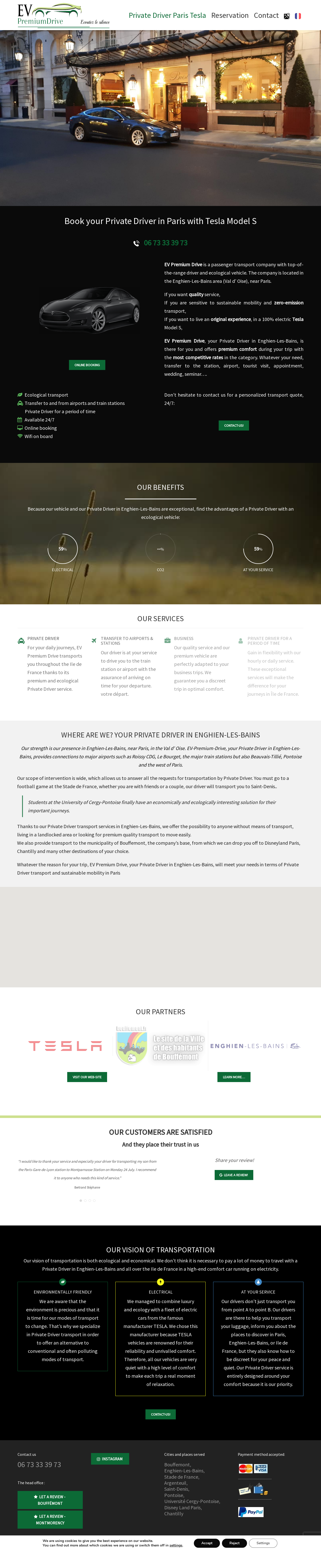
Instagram (110, 1458)
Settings (263, 1543)
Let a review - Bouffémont (49, 1500)
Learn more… (234, 1077)
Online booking (87, 365)
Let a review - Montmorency (49, 1519)
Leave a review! (233, 1175)
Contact (266, 15)
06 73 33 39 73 (166, 242)
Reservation (230, 15)
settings (176, 1545)
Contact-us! (234, 425)
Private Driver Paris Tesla (167, 15)
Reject (234, 1543)
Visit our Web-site (87, 1077)
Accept (206, 1543)
